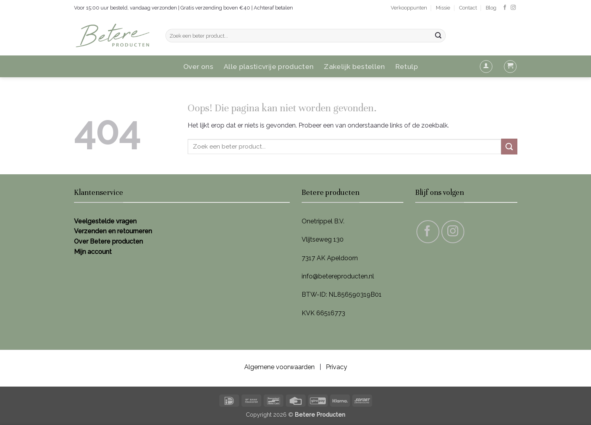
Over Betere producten (108, 241)
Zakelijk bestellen (354, 66)
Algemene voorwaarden (279, 367)
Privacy (336, 367)
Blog (491, 8)
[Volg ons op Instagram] (513, 8)
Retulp (406, 66)
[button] (486, 66)
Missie (443, 8)
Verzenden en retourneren (113, 231)
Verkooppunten (409, 8)
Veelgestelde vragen (105, 221)
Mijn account (93, 251)
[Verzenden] (438, 35)
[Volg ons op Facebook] (504, 8)
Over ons (198, 66)
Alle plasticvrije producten (269, 66)
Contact (468, 8)
